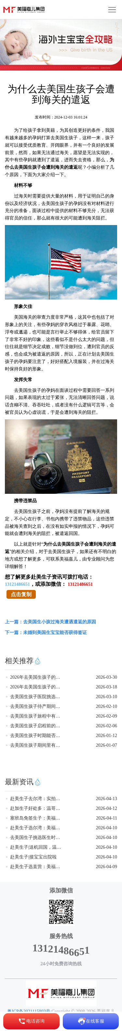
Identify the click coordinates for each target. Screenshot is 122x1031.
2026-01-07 (106, 745)
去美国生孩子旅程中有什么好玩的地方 (37, 716)
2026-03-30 (106, 677)
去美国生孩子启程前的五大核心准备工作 (37, 725)
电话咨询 (31, 1021)
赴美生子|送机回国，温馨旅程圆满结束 (37, 847)
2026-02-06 (106, 725)
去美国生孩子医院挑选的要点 (37, 696)
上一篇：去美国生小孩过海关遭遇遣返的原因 (50, 621)
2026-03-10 (106, 696)
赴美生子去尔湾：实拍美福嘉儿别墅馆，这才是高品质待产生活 (37, 798)
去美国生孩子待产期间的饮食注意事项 (37, 706)
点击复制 (21, 594)
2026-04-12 (106, 808)
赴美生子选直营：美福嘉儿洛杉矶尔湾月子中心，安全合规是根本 (37, 866)
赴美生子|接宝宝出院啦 (33, 857)
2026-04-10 (106, 827)
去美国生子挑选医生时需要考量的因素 (37, 837)
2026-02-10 (106, 706)
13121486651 (17, 584)
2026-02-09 (106, 716)
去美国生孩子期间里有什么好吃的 (37, 745)
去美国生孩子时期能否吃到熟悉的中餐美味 (37, 735)
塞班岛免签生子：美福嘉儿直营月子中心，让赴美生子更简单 (37, 818)
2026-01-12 (106, 735)
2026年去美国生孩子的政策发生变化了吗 (37, 677)
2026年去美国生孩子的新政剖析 (37, 687)
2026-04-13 (106, 798)
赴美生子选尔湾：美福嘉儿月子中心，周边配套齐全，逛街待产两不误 (37, 827)
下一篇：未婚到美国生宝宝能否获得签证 (46, 632)
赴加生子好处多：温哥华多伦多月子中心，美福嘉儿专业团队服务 (37, 808)
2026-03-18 (106, 687)
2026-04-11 (106, 818)
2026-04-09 (106, 866)
